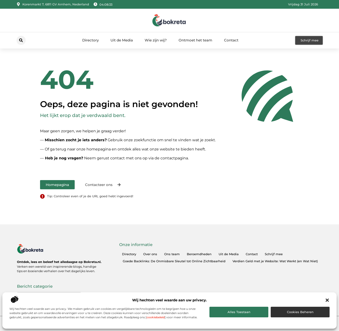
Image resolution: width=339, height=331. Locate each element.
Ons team (172, 254)
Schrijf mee (274, 254)
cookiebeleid (156, 317)
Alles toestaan (239, 312)
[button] (327, 300)
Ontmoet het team (195, 40)
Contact (231, 40)
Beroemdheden (199, 254)
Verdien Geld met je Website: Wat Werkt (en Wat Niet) (275, 261)
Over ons (150, 254)
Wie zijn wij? (156, 40)
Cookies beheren (300, 312)
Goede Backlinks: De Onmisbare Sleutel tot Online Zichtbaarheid (174, 261)
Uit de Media (121, 40)
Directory (90, 40)
